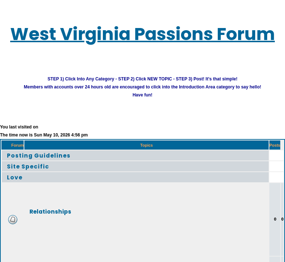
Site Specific (28, 166)
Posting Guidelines (39, 155)
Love (15, 177)
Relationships (50, 211)
